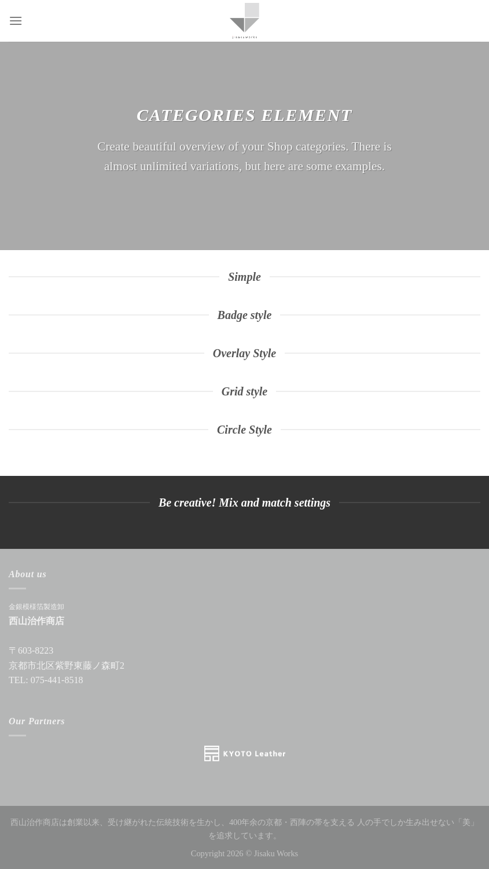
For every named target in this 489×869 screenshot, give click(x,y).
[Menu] (16, 20)
